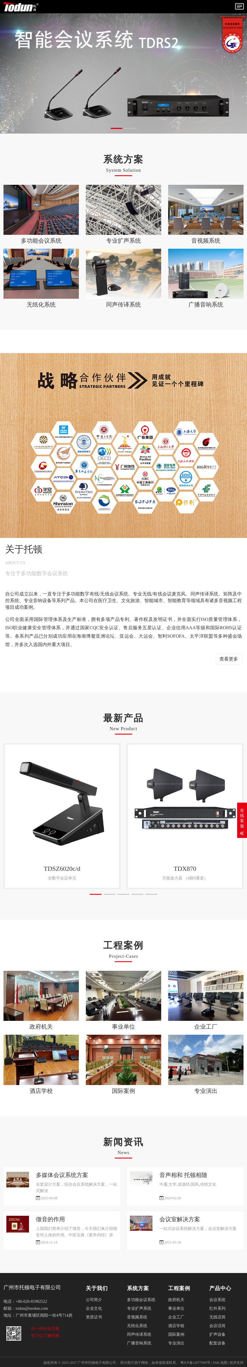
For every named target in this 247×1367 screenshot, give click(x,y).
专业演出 (176, 1343)
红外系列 (217, 1308)
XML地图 (220, 1363)
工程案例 (179, 1288)
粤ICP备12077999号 (195, 1363)
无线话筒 (217, 1317)
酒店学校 (176, 1326)
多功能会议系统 (141, 1300)
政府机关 (176, 1300)
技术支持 (237, 1363)
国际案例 (176, 1334)
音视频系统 (137, 1317)
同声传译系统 (139, 1334)
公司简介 (94, 1300)
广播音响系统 (139, 1343)
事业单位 (176, 1308)
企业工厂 (176, 1317)
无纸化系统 (137, 1326)
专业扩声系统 (139, 1308)
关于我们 (97, 1288)
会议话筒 (217, 1326)
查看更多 (228, 658)
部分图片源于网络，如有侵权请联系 (148, 1363)
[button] (116, 128)
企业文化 (94, 1308)
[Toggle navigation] (239, 6)
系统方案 (138, 1288)
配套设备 (217, 1343)
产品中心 (220, 1288)
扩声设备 (217, 1334)
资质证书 (94, 1317)
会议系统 (217, 1300)
